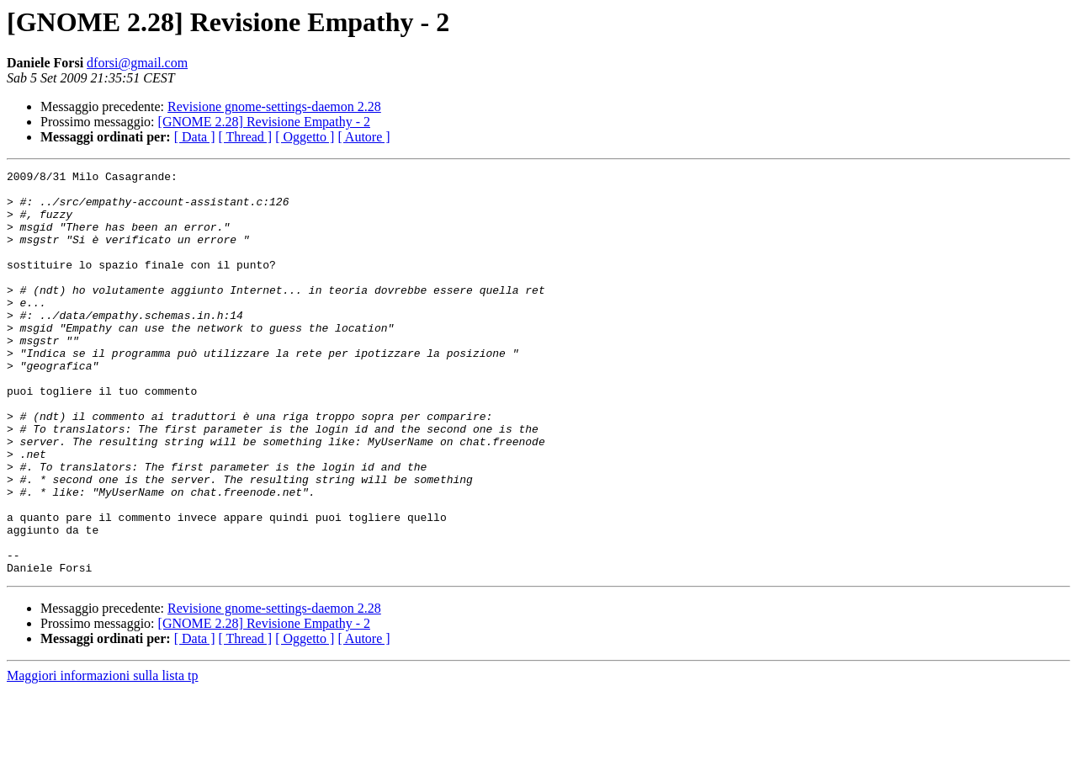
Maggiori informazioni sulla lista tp (103, 756)
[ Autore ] (363, 137)
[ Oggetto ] (304, 137)
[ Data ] (194, 137)
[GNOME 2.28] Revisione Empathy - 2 (264, 121)
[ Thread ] (246, 137)
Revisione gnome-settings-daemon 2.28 (274, 106)
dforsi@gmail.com (137, 63)
